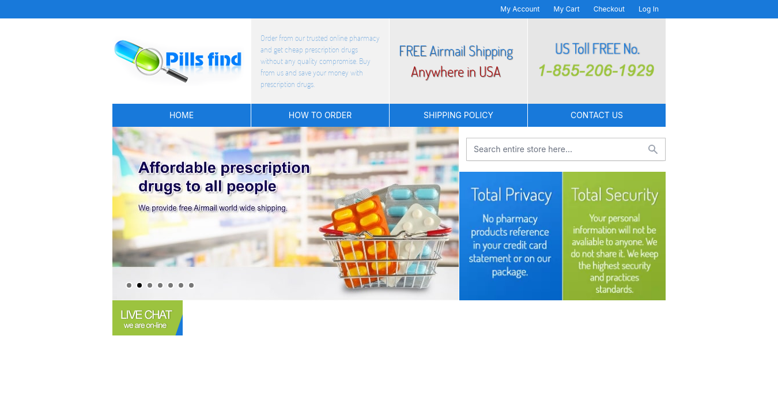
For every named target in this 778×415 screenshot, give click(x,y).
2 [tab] (139, 285)
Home (181, 115)
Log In (649, 9)
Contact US (597, 115)
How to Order (320, 115)
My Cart (567, 9)
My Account (519, 9)
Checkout (609, 9)
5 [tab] (170, 285)
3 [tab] (149, 285)
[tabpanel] (285, 213)
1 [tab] (129, 285)
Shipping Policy (458, 115)
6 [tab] (180, 285)
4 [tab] (160, 285)
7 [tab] (191, 285)
